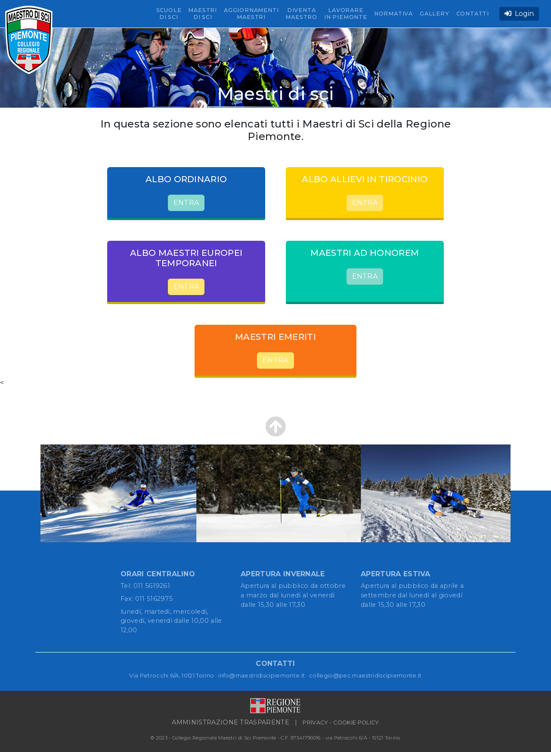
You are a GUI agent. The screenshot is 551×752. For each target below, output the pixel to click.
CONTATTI (472, 13)
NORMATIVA (393, 13)
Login (519, 13)
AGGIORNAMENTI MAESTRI (251, 13)
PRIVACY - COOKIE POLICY (341, 722)
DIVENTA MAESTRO (301, 13)
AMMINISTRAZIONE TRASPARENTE (230, 722)
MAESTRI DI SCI (202, 13)
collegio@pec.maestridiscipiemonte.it (365, 675)
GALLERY (434, 13)
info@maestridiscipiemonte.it (261, 675)
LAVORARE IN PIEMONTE (345, 13)
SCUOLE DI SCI (169, 13)
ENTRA (186, 203)
